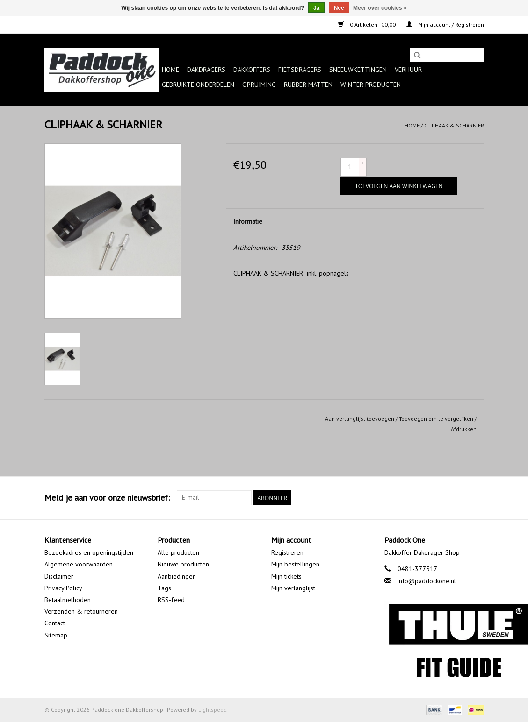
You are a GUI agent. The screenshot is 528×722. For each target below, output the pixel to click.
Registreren (287, 552)
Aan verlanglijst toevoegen (359, 418)
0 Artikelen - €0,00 (367, 24)
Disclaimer (58, 576)
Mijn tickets (286, 576)
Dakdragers (206, 69)
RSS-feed (171, 599)
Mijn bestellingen (295, 564)
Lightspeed (212, 709)
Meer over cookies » (380, 8)
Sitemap (55, 635)
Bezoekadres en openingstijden (88, 552)
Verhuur (408, 69)
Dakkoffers (251, 69)
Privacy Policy (63, 588)
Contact (54, 623)
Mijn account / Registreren (445, 24)
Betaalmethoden (67, 599)
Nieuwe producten (183, 564)
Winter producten (370, 84)
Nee (339, 8)
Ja (316, 8)
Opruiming (259, 84)
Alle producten (178, 552)
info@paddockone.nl (427, 581)
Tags (164, 588)
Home (170, 69)
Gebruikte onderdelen (198, 84)
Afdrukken (464, 428)
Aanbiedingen (177, 576)
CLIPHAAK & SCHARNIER (454, 125)
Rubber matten (308, 84)
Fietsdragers (299, 69)
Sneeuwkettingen (358, 69)
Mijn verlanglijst (293, 588)
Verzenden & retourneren (81, 611)
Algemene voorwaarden (78, 564)
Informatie (247, 221)
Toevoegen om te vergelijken (437, 418)
